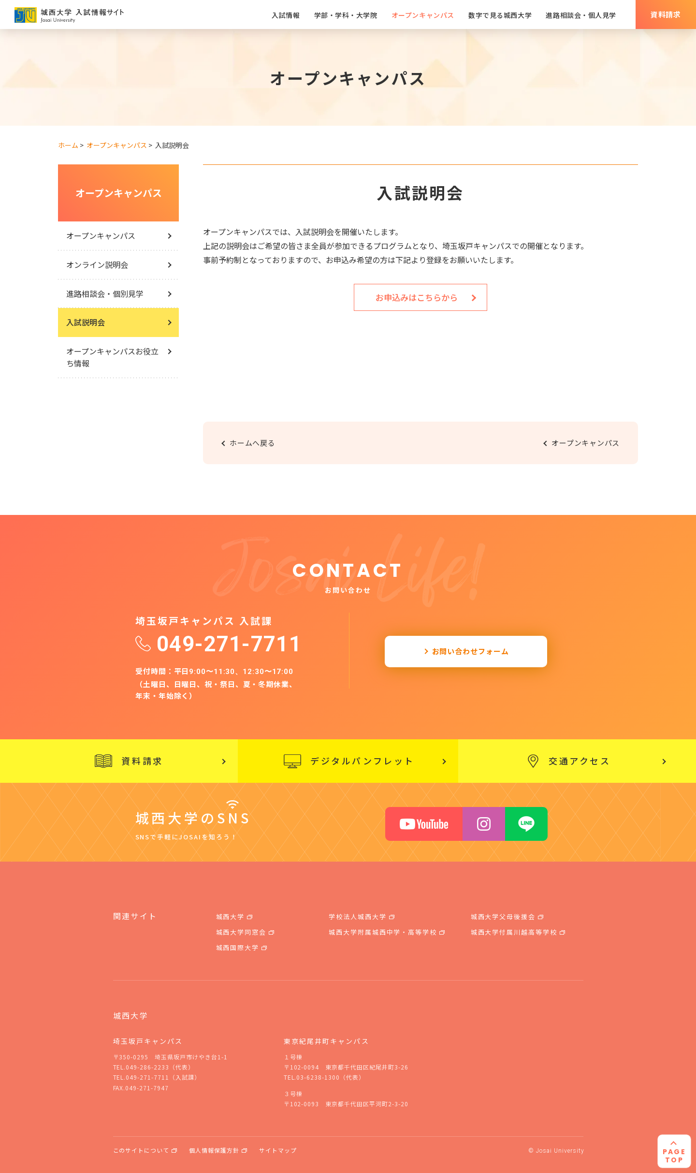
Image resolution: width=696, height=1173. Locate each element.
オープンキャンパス (118, 193)
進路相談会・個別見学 (105, 293)
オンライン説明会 (97, 264)
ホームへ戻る (253, 443)
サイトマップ (278, 1150)
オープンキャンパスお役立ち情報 (112, 357)
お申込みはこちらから (417, 297)
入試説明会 (85, 322)
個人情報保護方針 (214, 1150)
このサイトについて (141, 1150)
